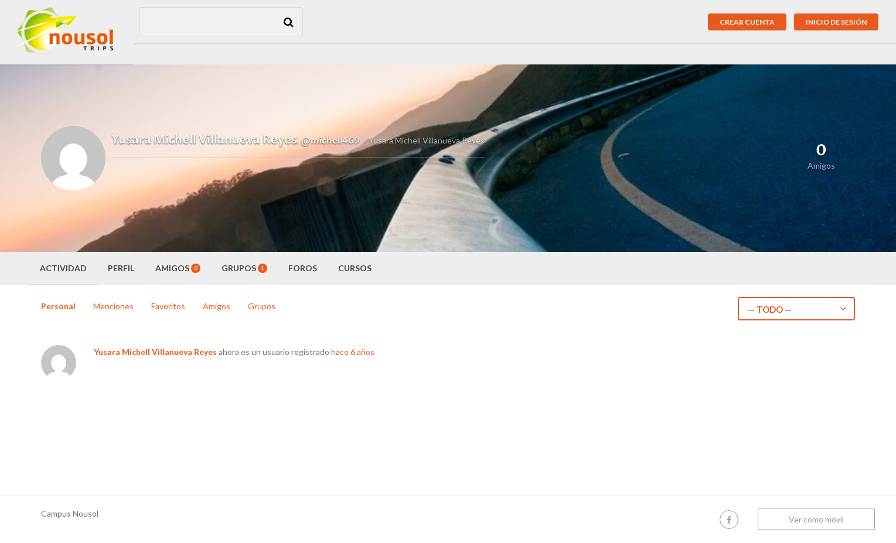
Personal (58, 306)
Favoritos (168, 306)
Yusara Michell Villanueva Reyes (155, 352)
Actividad (63, 268)
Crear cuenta (747, 22)
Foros (302, 268)
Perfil (121, 268)
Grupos (244, 268)
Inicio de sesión (836, 22)
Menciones (113, 306)
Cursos (355, 268)
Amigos (177, 268)
